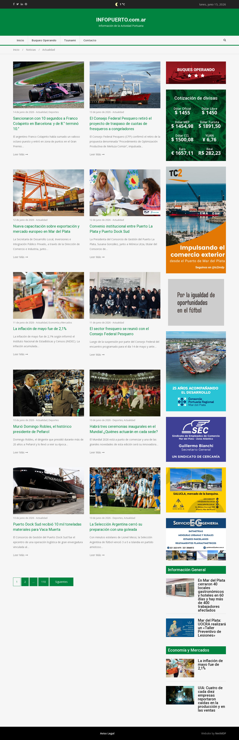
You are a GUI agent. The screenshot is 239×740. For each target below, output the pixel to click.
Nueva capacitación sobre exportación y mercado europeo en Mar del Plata (46, 229)
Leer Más (18, 154)
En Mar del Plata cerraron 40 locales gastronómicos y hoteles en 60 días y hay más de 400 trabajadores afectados (211, 595)
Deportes (54, 112)
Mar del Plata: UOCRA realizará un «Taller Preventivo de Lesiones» (212, 628)
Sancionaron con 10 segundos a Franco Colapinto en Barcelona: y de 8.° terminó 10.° (46, 123)
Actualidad (41, 112)
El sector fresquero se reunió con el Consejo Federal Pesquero (119, 331)
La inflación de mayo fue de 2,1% (39, 328)
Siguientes (61, 582)
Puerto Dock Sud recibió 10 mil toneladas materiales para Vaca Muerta (47, 527)
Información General (187, 569)
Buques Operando (44, 40)
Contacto (89, 40)
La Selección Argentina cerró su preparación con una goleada (116, 527)
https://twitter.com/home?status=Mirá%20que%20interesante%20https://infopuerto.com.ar (17, 4)
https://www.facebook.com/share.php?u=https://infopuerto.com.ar (14, 4)
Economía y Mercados (60, 322)
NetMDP (220, 733)
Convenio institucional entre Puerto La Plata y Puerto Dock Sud (121, 229)
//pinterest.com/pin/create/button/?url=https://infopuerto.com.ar (26, 4)
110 (43, 582)
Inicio (20, 40)
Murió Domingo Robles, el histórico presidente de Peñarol (42, 429)
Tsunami (70, 40)
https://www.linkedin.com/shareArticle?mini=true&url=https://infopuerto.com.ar (22, 4)
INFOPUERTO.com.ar (121, 20)
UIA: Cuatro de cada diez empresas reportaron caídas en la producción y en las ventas (211, 699)
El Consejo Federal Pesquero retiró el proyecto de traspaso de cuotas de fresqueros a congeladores (121, 123)
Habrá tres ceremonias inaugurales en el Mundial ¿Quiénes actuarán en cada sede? (124, 429)
